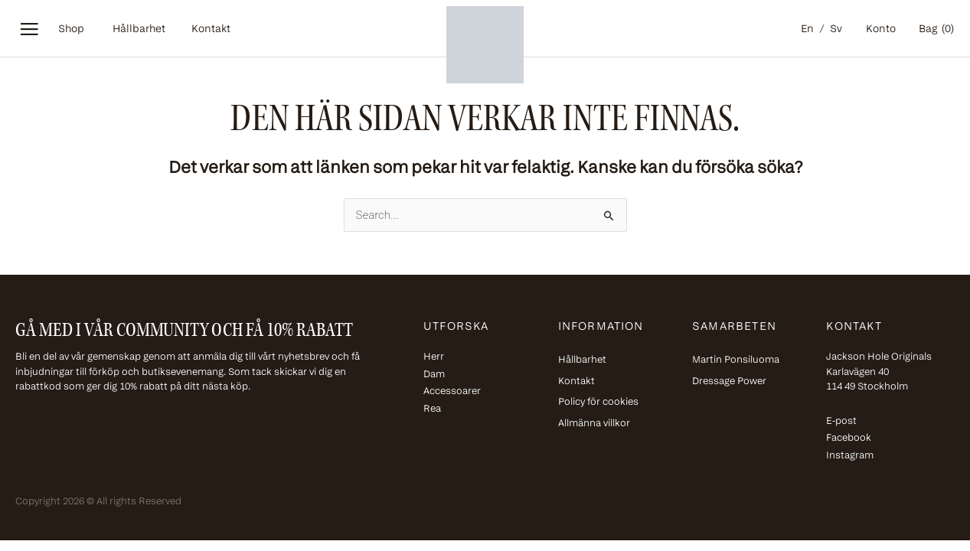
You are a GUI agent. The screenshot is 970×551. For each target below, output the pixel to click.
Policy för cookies (598, 402)
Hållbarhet (139, 29)
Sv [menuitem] (836, 29)
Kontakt (210, 29)
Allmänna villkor (594, 424)
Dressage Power (729, 381)
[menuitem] (809, 30)
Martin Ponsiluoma (735, 360)
